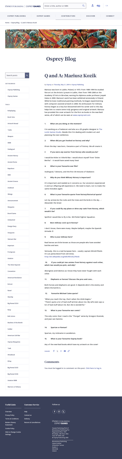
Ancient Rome (12, 162)
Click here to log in (93, 368)
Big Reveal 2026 (13, 374)
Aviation (10, 258)
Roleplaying (11, 111)
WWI (9, 175)
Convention (11, 271)
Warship (10, 297)
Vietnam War (12, 239)
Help (25, 412)
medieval (11, 188)
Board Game (12, 213)
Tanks (10, 130)
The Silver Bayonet (14, 265)
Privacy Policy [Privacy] (9, 415)
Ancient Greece (13, 181)
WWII (9, 143)
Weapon (10, 136)
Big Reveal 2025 (13, 368)
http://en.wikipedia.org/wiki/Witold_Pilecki (62, 256)
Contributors (68, 16)
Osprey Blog (15, 23)
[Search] (83, 6)
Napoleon (11, 168)
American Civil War (14, 335)
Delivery (27, 419)
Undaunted (11, 220)
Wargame (11, 207)
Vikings (10, 194)
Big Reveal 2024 (13, 303)
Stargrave (11, 233)
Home (7, 23)
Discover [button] (90, 16)
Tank (9, 348)
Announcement (13, 201)
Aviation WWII (12, 380)
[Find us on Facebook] (55, 412)
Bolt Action (11, 316)
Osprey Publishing (14, 90)
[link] (54, 351)
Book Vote (11, 117)
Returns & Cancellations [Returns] (32, 422)
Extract (10, 284)
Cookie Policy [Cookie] (9, 428)
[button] (98, 5)
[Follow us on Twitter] (63, 412)
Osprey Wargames (14, 342)
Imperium (11, 246)
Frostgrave (11, 252)
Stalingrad (11, 149)
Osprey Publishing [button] (16, 16)
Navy (9, 310)
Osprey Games (13, 96)
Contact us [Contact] (28, 415)
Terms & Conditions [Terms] (12, 419)
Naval (9, 291)
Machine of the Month (15, 323)
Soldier (10, 329)
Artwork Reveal (13, 124)
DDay (9, 361)
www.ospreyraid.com (81, 115)
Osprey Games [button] (43, 16)
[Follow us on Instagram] (59, 412)
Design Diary (12, 226)
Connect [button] (110, 16)
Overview (8, 412)
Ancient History (13, 156)
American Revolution (15, 278)
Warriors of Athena (14, 387)
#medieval (11, 355)
